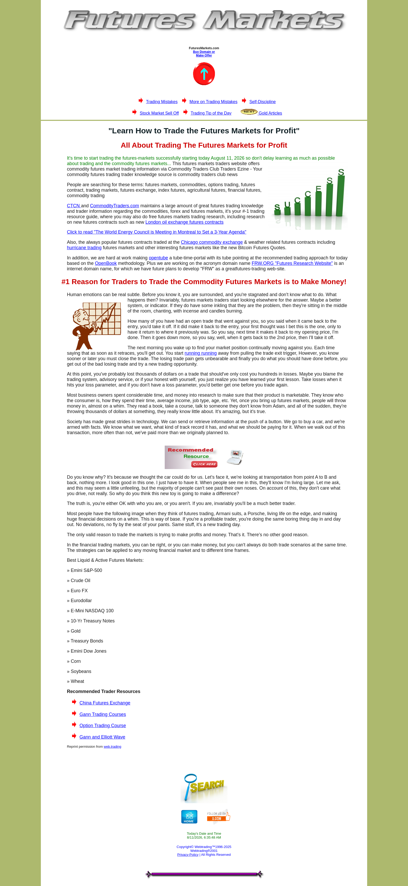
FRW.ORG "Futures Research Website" (292, 263)
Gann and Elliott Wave (102, 737)
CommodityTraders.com (114, 205)
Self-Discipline (262, 101)
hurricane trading (84, 247)
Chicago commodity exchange (212, 242)
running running (200, 353)
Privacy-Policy (188, 855)
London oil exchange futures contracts (184, 222)
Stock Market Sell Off (159, 113)
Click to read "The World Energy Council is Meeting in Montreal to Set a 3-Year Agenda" (156, 232)
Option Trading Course (103, 725)
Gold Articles (261, 113)
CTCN (74, 205)
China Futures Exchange (105, 703)
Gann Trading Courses (103, 714)
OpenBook (106, 263)
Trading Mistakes (161, 101)
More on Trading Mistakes (213, 101)
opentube (158, 257)
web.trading (112, 746)
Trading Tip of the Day (211, 113)
